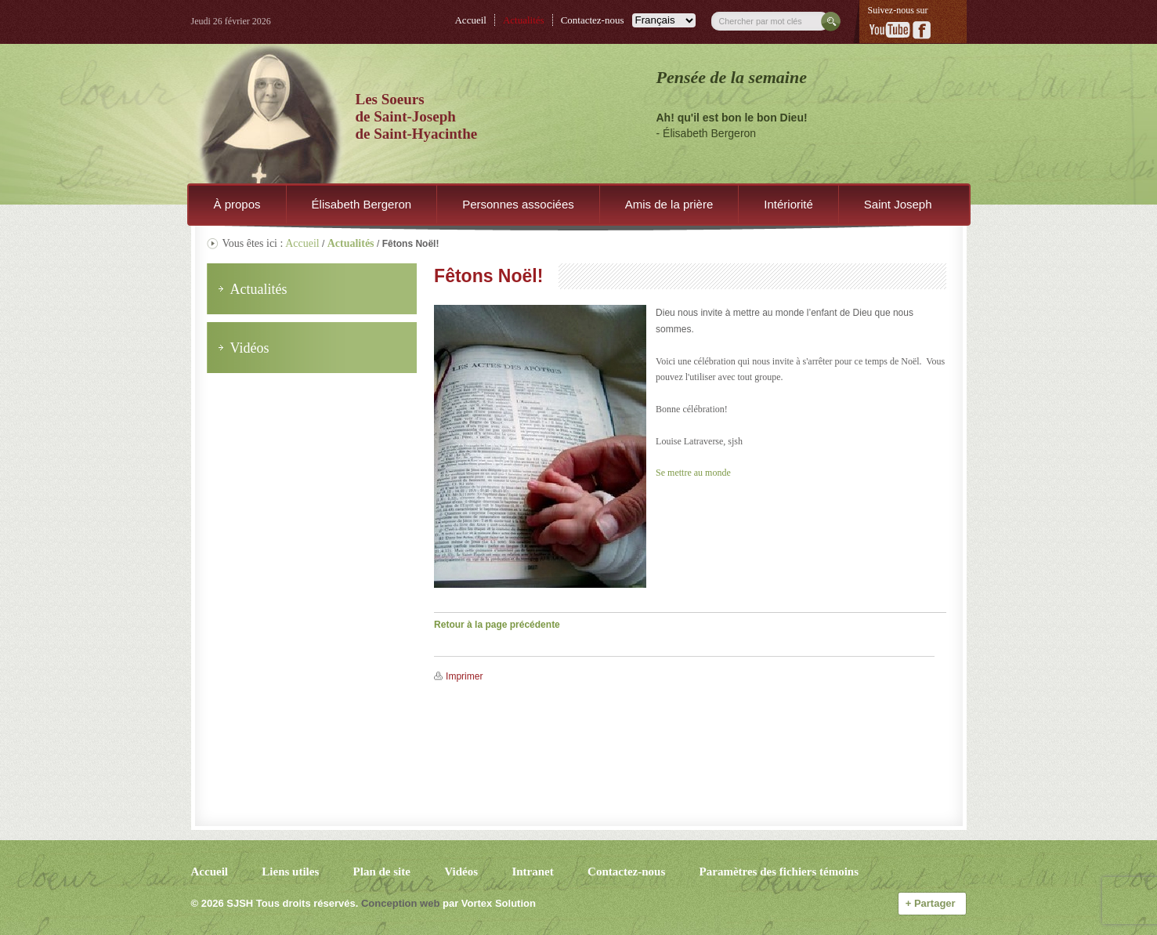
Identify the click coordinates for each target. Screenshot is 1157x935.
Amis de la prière (669, 204)
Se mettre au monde (693, 472)
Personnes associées (518, 204)
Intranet (532, 871)
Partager (932, 903)
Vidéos (461, 871)
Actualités (523, 20)
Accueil (470, 20)
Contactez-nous (592, 20)
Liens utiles (290, 871)
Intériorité (788, 204)
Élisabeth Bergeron (362, 204)
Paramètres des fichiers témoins (779, 871)
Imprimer (464, 676)
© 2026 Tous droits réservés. (275, 903)
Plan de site (381, 871)
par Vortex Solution (489, 903)
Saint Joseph (898, 204)
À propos (237, 204)
